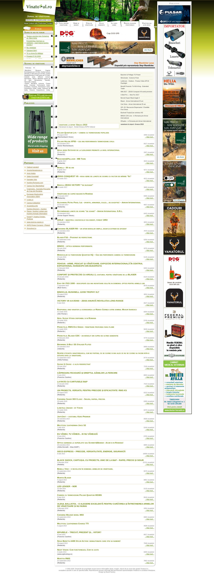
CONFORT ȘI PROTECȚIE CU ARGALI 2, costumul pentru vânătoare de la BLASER (96, 274)
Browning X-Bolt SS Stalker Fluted (74, 344)
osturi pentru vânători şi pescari (40, 96)
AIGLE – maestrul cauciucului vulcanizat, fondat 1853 (82, 220)
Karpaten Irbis (32, 180)
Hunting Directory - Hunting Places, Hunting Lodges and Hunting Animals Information (37, 211)
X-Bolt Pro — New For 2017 (130, 95)
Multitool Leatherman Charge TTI (73, 523)
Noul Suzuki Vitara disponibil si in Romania (76, 318)
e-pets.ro (30, 200)
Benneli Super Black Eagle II (130, 98)
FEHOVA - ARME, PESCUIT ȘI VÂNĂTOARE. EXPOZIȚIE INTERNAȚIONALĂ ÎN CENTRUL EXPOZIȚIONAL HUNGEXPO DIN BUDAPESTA (100, 264)
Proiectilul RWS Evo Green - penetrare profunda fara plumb (85, 327)
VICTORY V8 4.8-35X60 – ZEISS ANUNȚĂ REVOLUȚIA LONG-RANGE (90, 301)
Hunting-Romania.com (35, 183)
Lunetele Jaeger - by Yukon (70, 408)
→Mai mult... (149, 137)
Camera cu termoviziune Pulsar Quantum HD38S (79, 495)
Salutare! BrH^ (31, 51)
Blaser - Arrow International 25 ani (132, 101)
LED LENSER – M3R (67, 486)
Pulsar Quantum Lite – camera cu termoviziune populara (83, 132)
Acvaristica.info (32, 206)
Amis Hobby (31, 173)
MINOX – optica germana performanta (74, 246)
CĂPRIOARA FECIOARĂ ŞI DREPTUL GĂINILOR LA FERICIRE (87, 373)
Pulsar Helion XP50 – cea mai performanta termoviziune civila (85, 141)
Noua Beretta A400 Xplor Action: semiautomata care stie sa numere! (89, 541)
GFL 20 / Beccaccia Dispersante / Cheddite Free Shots (135, 108)
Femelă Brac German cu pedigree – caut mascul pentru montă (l (37, 43)
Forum (38, 29)
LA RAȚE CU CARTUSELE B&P (72, 381)
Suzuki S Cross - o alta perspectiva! (73, 364)
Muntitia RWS (63, 558)
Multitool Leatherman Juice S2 (71, 425)
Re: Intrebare (31, 48)
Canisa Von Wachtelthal (35, 186)
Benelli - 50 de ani (65, 167)
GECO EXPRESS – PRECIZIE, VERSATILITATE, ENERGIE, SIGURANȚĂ (91, 451)
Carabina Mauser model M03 (70, 515)
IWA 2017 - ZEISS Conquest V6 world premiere (136, 91)
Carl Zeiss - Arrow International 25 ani (133, 104)
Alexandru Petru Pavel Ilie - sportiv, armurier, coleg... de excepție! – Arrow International (99, 202)
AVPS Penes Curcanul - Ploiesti (38, 225)
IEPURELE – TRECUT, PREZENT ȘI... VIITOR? (79, 532)
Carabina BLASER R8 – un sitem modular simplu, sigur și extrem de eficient (92, 228)
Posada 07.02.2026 (33, 56)
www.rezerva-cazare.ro (35, 222)
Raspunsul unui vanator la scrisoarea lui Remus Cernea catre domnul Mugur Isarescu (97, 309)
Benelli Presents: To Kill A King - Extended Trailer (135, 87)
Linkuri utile (33, 23)
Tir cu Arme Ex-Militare (34, 53)
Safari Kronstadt (32, 176)
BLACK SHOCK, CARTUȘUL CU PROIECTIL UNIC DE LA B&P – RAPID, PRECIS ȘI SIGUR (100, 460)
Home (26, 23)
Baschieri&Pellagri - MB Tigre (71, 159)
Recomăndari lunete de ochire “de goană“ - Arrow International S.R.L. (90, 211)
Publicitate (42, 23)
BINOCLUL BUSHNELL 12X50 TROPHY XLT (78, 292)
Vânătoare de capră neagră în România (75, 194)
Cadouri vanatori (33, 167)
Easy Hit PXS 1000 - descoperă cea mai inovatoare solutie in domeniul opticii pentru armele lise (101, 283)
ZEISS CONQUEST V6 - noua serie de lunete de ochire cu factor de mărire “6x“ (94, 176)
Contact (50, 23)
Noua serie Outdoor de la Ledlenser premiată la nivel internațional (88, 150)
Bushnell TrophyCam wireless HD (132, 112)
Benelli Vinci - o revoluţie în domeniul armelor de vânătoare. (85, 469)
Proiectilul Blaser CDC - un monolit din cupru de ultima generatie (87, 335)
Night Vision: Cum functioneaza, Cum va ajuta (78, 550)
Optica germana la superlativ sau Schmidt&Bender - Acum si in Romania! (90, 443)
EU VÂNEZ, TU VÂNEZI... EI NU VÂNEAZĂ (77, 434)
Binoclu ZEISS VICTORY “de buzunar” (75, 185)
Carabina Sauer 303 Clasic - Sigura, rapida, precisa (81, 399)
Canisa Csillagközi (33, 203)
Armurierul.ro (31, 228)
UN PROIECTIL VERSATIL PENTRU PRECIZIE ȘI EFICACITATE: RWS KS (92, 390)
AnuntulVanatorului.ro (34, 170)
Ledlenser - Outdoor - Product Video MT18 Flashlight (135, 82)
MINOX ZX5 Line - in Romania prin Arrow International (134, 117)
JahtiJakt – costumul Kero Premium (73, 416)
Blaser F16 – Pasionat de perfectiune (74, 237)
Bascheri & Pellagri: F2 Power (131, 75)
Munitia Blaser (64, 477)
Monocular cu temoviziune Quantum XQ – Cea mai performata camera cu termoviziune (96, 255)
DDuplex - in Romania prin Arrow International (136, 121)
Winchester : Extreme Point (130, 78)
